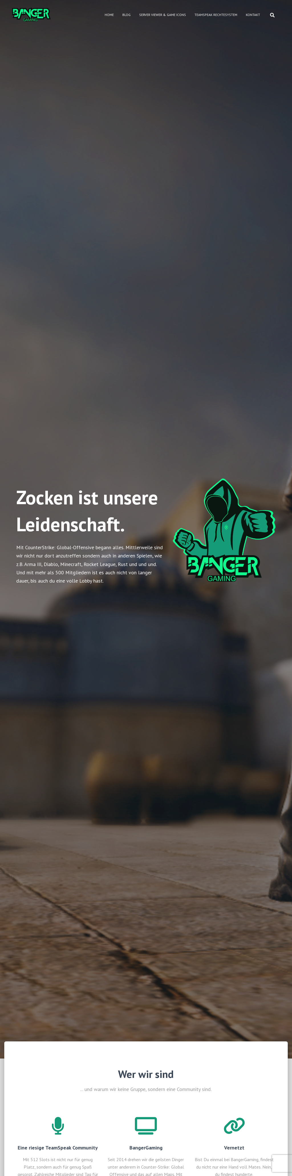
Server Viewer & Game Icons (162, 15)
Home (109, 15)
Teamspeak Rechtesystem (215, 15)
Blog (126, 15)
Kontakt (253, 15)
